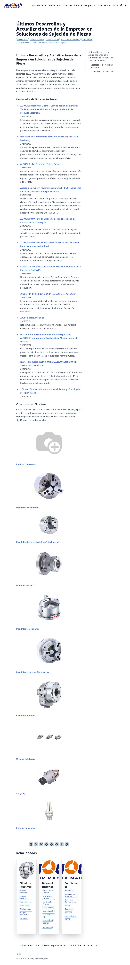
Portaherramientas (38, 814)
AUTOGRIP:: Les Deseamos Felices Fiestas (40, 164)
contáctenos (70, 413)
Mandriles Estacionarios (40, 610)
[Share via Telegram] (67, 844)
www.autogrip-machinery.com (35, 958)
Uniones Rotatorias (40, 740)
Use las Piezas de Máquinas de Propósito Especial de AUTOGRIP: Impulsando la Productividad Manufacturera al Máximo (48, 338)
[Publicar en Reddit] (46, 844)
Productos (103, 5)
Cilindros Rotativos (26, 884)
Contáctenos (71, 884)
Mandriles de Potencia (40, 489)
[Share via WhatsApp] (62, 844)
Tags (18, 953)
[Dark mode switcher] (126, 5)
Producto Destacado (40, 446)
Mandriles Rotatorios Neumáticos (40, 654)
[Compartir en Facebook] (57, 844)
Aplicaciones (38, 5)
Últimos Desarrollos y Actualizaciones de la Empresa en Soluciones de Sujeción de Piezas (100, 56)
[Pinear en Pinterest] (52, 844)
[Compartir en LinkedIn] (31, 844)
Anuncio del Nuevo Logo (32, 317)
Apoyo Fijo (38, 780)
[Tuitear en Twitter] (36, 844)
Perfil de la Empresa (84, 5)
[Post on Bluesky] (41, 844)
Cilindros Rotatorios (40, 697)
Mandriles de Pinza (40, 567)
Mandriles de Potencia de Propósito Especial (38, 529)
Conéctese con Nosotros (102, 71)
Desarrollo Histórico (48, 884)
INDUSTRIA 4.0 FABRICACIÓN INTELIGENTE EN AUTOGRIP (48, 294)
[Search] (121, 5)
